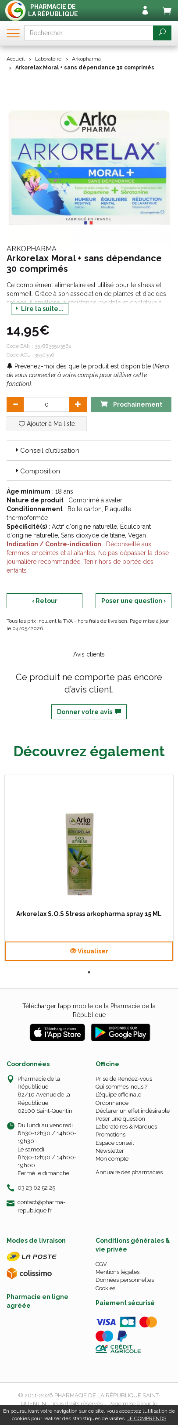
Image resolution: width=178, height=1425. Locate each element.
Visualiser (89, 951)
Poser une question (120, 1118)
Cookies (105, 1288)
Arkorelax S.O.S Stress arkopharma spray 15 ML (89, 913)
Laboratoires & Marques (126, 1126)
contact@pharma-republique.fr (41, 1205)
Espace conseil (115, 1143)
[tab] (89, 450)
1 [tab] (89, 972)
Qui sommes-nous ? (121, 1086)
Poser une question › (133, 600)
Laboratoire (48, 59)
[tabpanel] (89, 868)
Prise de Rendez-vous (124, 1078)
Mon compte (112, 1158)
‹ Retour (44, 600)
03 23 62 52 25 (36, 1187)
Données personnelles (125, 1280)
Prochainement (131, 404)
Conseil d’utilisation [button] (46, 451)
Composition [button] (37, 471)
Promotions (110, 1134)
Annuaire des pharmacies (129, 1172)
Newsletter (110, 1150)
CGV (101, 1264)
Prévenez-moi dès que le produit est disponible (79, 366)
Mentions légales (117, 1272)
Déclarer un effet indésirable (133, 1111)
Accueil (16, 59)
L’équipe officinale (118, 1094)
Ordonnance (112, 1103)
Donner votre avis (89, 711)
